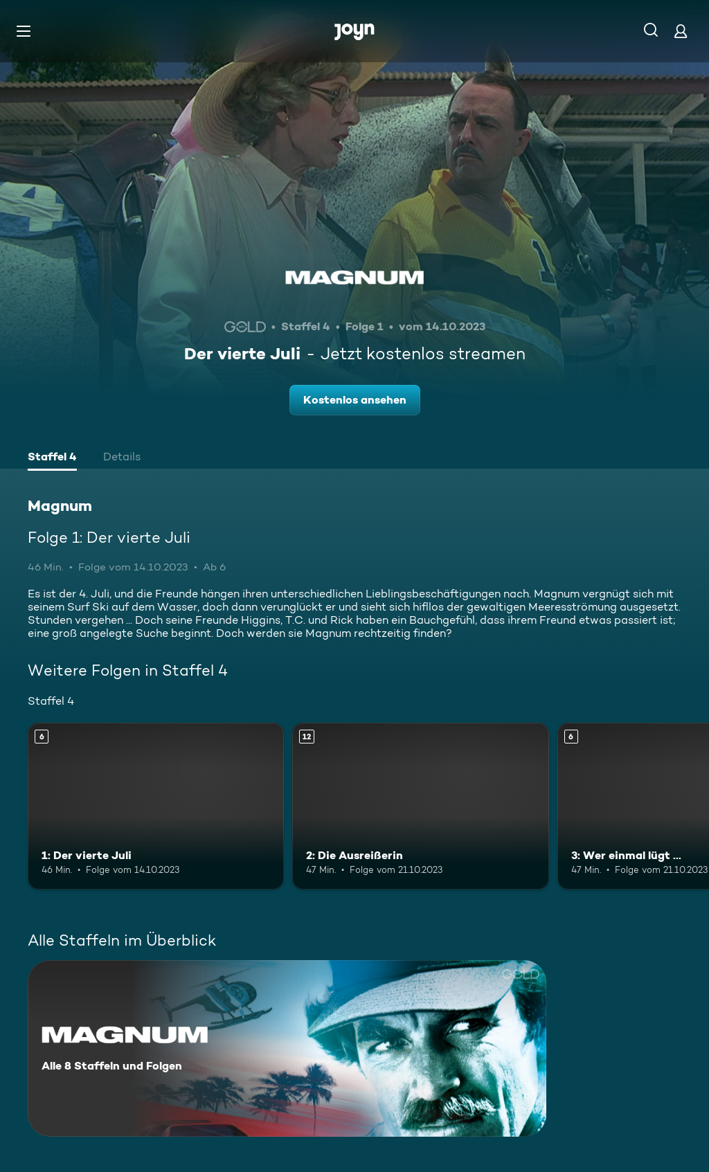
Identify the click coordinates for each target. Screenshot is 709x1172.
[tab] (52, 458)
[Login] (680, 31)
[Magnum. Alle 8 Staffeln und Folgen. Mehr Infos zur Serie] (287, 1048)
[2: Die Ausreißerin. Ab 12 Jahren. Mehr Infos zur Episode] (420, 806)
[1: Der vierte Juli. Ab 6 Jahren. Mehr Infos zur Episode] (156, 806)
